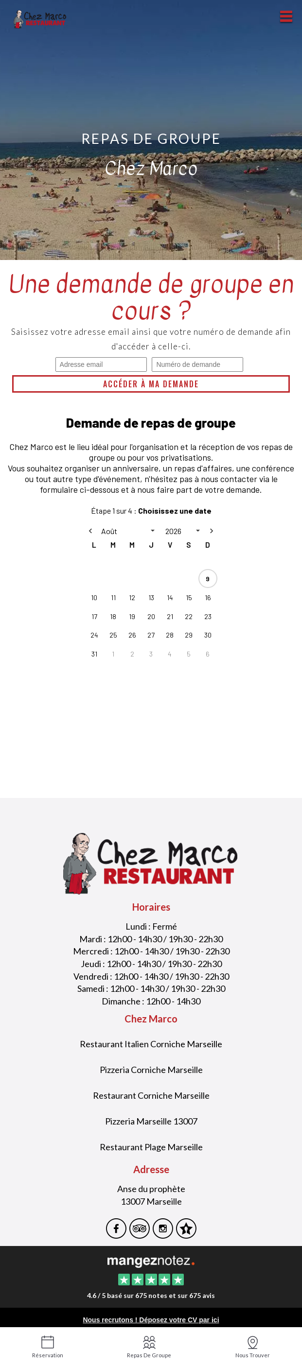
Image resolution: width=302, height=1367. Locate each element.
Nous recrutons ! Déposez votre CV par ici (151, 1320)
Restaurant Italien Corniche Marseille (151, 1043)
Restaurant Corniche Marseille (151, 1095)
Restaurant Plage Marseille (151, 1147)
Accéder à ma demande (151, 384)
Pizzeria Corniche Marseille (151, 1069)
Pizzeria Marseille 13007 (151, 1121)
